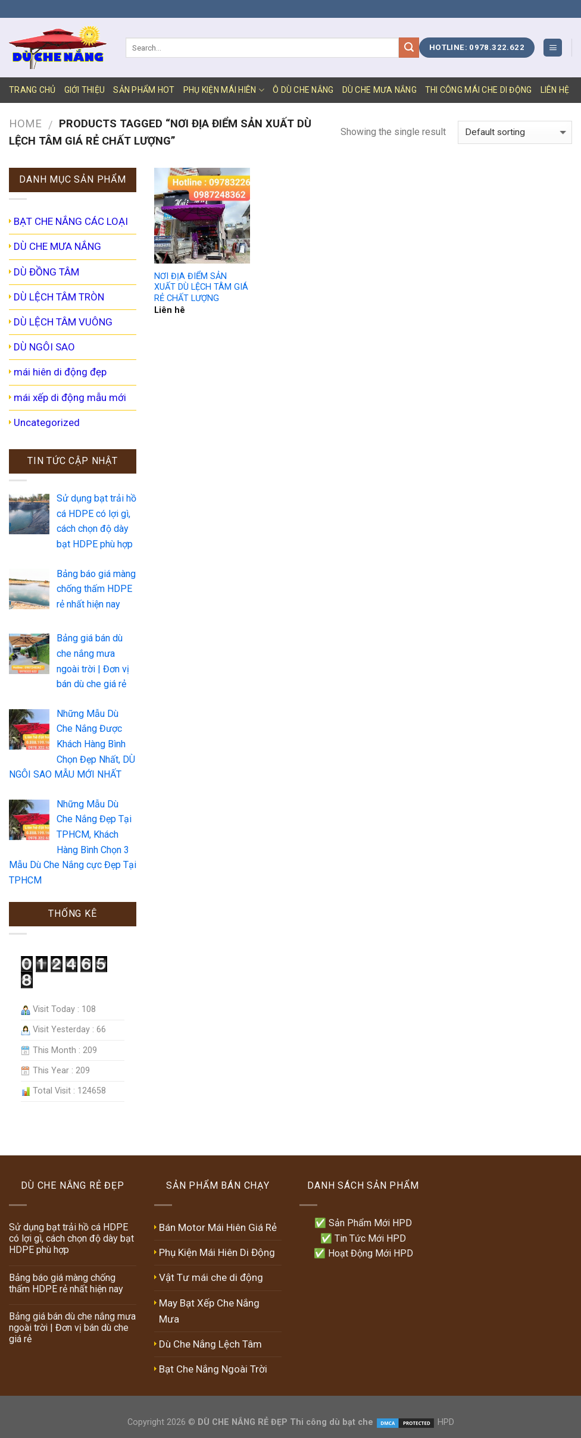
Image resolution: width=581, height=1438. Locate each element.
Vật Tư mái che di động (211, 1277)
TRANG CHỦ (32, 90)
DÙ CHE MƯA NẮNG (379, 90)
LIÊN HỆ (555, 90)
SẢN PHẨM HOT (143, 90)
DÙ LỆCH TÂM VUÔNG (63, 322)
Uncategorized (47, 422)
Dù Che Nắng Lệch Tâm (210, 1344)
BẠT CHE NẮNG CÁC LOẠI (71, 221)
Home (25, 123)
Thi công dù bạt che (330, 1422)
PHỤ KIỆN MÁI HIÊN (223, 90)
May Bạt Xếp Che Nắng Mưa (209, 1311)
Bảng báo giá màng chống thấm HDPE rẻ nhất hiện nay (66, 1283)
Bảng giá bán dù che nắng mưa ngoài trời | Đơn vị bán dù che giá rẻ (72, 1328)
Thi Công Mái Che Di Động (478, 90)
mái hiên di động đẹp (60, 372)
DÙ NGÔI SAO (44, 347)
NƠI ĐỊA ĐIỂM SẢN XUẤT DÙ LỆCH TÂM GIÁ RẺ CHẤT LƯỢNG (201, 287)
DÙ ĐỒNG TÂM (46, 272)
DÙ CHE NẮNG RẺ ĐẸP (243, 1422)
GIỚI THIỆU (84, 90)
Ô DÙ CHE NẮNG (303, 90)
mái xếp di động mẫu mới (70, 397)
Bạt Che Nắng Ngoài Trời (213, 1369)
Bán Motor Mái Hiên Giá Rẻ (218, 1227)
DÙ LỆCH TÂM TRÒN (59, 297)
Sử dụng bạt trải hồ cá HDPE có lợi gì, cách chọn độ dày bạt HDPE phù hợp (71, 1238)
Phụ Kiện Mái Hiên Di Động (217, 1252)
